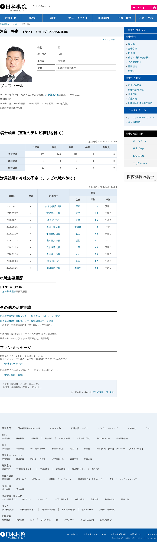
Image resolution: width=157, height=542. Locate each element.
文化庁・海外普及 (107, 510)
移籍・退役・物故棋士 (139, 57)
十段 (78, 247)
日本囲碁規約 (122, 438)
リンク (5, 506)
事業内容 (20, 520)
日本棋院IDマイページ (29, 428)
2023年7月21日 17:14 (103, 392)
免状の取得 (80, 499)
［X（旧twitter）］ (136, 449)
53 (96, 254)
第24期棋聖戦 (9, 291)
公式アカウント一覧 (49, 520)
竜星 (78, 213)
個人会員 (6, 489)
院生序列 (132, 94)
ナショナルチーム (38, 449)
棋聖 (78, 240)
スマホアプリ (43, 499)
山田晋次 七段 (53, 268)
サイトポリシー (73, 534)
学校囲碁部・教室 (27, 510)
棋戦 (4, 435)
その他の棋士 (134, 62)
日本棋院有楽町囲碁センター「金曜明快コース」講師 (26, 320)
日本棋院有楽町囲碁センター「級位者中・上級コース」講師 (30, 316)
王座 (78, 206)
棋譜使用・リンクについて (95, 534)
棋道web (36, 479)
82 (96, 268)
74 (96, 206)
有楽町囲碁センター (24, 469)
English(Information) (41, 6)
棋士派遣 (88, 459)
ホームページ (140, 141)
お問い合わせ (106, 520)
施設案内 (6, 465)
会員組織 (6, 486)
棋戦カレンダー (103, 438)
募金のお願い (134, 122)
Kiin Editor (26, 499)
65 (96, 247)
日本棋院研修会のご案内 (140, 103)
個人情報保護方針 (118, 534)
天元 (78, 254)
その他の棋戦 (64, 438)
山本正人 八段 (53, 240)
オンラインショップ (108, 428)
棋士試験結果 (134, 85)
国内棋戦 (20, 438)
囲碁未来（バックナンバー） (90, 479)
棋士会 (131, 71)
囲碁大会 (20, 459)
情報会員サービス (79, 428)
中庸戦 (78, 227)
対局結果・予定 (83, 438)
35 (96, 213)
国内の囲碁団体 (48, 510)
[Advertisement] (58, 120)
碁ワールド (21, 479)
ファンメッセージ (106, 39)
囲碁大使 (125, 499)
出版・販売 (7, 475)
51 (96, 240)
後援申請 (74, 459)
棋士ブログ (138, 148)
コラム (146, 428)
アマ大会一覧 (58, 459)
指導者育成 (110, 499)
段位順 (131, 44)
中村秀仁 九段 (53, 233)
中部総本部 (44, 469)
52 (96, 233)
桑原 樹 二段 (53, 220)
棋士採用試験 (58, 449)
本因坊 (78, 268)
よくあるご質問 (87, 520)
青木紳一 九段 (53, 254)
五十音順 (132, 48)
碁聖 (78, 261)
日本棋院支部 (8, 510)
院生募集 (132, 98)
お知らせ (132, 428)
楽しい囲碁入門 (9, 499)
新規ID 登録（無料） (14, 374)
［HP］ (103, 449)
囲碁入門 (6, 428)
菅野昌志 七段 (53, 213)
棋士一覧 (20, 449)
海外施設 (95, 469)
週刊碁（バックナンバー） (60, 479)
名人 (78, 233)
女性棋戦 (34, 438)
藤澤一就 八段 (53, 227)
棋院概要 (6, 516)
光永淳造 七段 (53, 247)
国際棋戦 (48, 438)
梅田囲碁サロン (78, 469)
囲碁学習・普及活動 (12, 496)
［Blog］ (111, 449)
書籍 (111, 479)
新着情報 (6, 438)
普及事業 (95, 499)
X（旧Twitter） (140, 163)
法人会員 (20, 489)
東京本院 (6, 469)
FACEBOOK (139, 156)
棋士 (17, 24)
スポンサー (69, 520)
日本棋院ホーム (6, 24)
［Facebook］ (121, 449)
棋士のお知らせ (137, 30)
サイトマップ (151, 534)
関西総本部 (60, 469)
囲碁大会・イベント (12, 455)
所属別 (131, 53)
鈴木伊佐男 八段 (53, 206)
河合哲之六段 (52, 94)
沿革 (32, 520)
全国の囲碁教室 (62, 499)
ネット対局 (55, 428)
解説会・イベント (38, 459)
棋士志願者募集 (136, 89)
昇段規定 (132, 66)
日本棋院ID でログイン (15, 363)
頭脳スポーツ (87, 510)
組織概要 (6, 520)
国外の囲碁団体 (68, 510)
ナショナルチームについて (141, 117)
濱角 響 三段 (53, 261)
